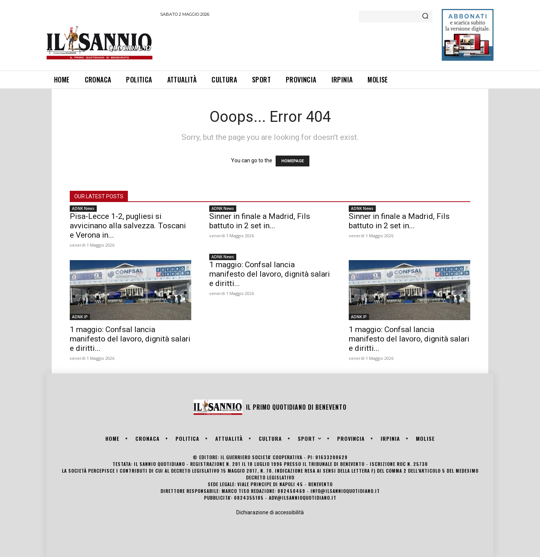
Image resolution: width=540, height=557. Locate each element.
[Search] (425, 16)
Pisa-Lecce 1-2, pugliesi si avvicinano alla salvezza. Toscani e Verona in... (128, 226)
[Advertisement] (296, 42)
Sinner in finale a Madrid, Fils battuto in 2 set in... (259, 221)
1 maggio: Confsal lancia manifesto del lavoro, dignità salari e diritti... (130, 339)
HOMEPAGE (292, 161)
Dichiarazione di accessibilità (270, 512)
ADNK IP (80, 316)
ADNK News (83, 208)
